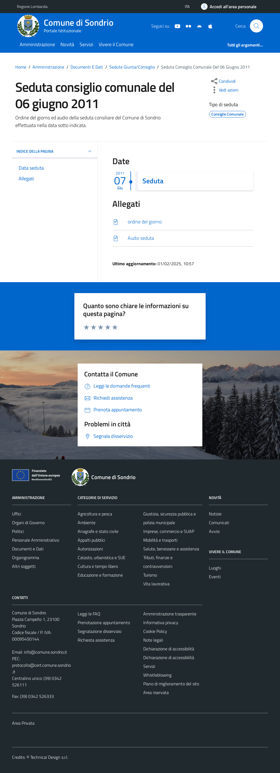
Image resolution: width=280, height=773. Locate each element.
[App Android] (197, 25)
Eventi (215, 576)
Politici (18, 531)
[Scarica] (182, 222)
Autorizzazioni (90, 548)
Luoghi (215, 568)
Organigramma (25, 557)
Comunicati (219, 522)
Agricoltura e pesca (95, 514)
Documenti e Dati (27, 548)
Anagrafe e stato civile (98, 531)
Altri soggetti (24, 566)
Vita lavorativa (156, 583)
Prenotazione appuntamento (104, 622)
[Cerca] (256, 26)
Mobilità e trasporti (160, 540)
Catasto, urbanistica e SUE (102, 557)
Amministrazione (37, 44)
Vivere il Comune (116, 44)
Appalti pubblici (91, 540)
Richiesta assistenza (96, 640)
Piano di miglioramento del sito (171, 683)
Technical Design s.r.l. (49, 757)
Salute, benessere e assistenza (171, 548)
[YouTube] (175, 25)
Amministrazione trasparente (169, 613)
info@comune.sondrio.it (45, 652)
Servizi (86, 44)
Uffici (16, 514)
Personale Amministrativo (35, 540)
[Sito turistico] (186, 25)
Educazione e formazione (100, 575)
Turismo (150, 575)
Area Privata (23, 723)
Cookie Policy (155, 631)
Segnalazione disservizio (99, 631)
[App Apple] (208, 25)
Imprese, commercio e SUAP (168, 531)
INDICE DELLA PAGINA (54, 151)
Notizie (215, 514)
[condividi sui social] (223, 81)
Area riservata (156, 692)
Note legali (153, 640)
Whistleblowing (157, 675)
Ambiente (86, 522)
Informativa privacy (160, 622)
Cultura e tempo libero (98, 566)
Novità (67, 44)
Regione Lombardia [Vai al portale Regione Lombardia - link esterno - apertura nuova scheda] (32, 6)
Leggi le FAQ (89, 613)
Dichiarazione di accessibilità (168, 648)
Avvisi (214, 531)
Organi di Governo (28, 522)
